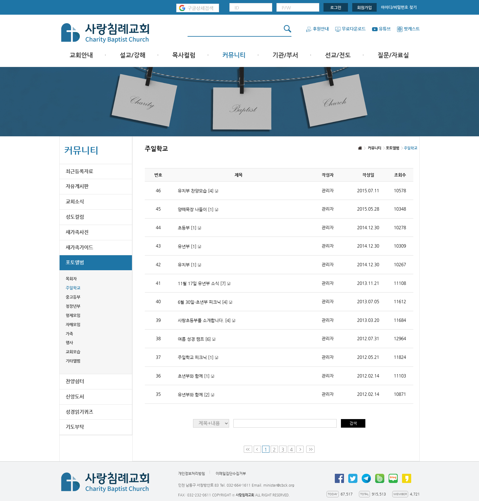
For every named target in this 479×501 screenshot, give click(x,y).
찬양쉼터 (75, 381)
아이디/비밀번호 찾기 (399, 7)
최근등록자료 (79, 171)
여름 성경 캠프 (196, 339)
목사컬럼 (184, 55)
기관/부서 (285, 55)
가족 (69, 333)
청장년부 (73, 306)
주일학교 (73, 287)
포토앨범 (75, 262)
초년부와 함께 (196, 376)
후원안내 (317, 28)
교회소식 (75, 201)
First (248, 449)
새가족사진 (77, 232)
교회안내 (81, 55)
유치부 (189, 264)
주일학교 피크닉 (198, 357)
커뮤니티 (234, 55)
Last (310, 449)
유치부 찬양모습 (198, 190)
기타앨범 (73, 361)
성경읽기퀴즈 (79, 412)
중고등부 (73, 297)
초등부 (189, 227)
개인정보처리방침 (191, 473)
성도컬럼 (75, 217)
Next (300, 449)
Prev (257, 449)
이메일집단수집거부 (231, 473)
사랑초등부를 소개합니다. (206, 320)
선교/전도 (338, 55)
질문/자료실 (393, 55)
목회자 (71, 278)
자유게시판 (77, 186)
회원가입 (364, 7)
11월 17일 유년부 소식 (204, 283)
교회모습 (73, 351)
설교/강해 (132, 55)
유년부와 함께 (196, 394)
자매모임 (73, 324)
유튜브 (381, 28)
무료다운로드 (350, 28)
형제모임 (73, 315)
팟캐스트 (408, 28)
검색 (353, 423)
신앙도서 (75, 397)
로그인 (335, 7)
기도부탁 (75, 427)
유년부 (189, 246)
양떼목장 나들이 (198, 209)
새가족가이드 (79, 247)
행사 (69, 342)
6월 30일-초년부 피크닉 (205, 302)
